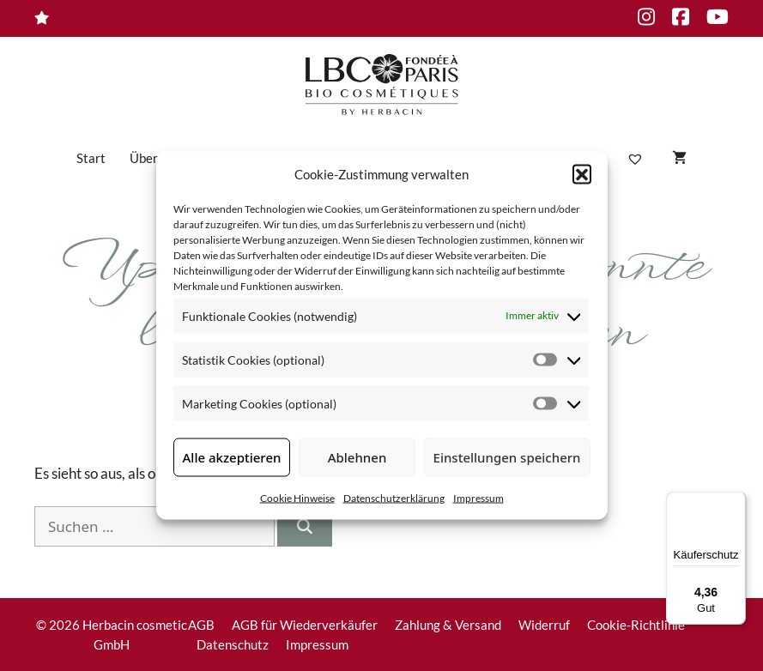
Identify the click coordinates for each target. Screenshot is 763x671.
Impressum (478, 497)
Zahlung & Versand (448, 624)
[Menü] (735, 502)
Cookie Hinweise (297, 497)
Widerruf (544, 624)
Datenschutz (233, 644)
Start (91, 158)
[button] (581, 174)
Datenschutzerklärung (394, 497)
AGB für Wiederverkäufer (305, 624)
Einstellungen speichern (507, 457)
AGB (201, 624)
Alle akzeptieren (232, 457)
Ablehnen (357, 457)
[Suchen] (304, 526)
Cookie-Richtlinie (636, 624)
